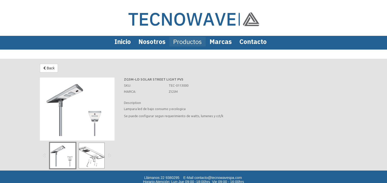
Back (49, 68)
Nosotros (152, 41)
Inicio (123, 41)
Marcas (220, 41)
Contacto (253, 41)
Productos (187, 41)
